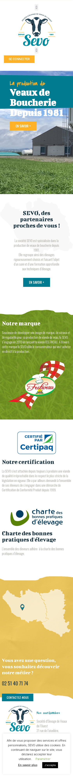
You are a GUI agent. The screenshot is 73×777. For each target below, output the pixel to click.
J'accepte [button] (50, 765)
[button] (36, 7)
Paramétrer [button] (43, 759)
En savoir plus (27, 765)
